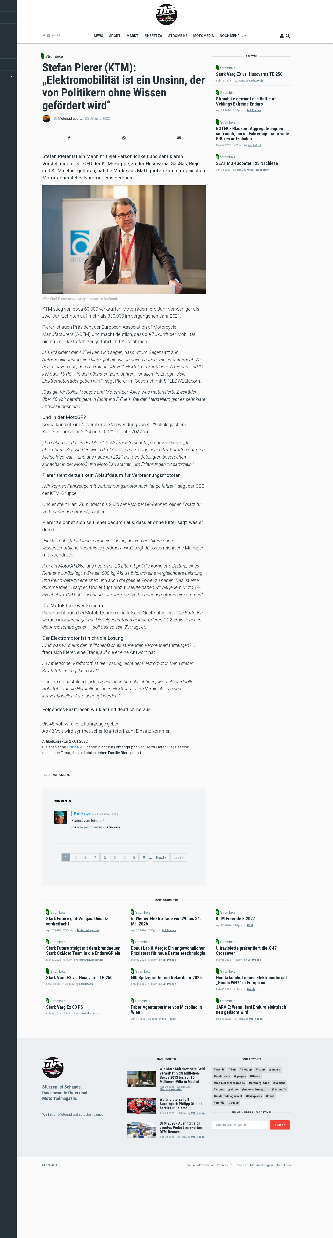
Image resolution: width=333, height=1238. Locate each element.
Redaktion (284, 1226)
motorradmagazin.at (231, 1164)
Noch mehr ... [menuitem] (231, 37)
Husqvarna (260, 1164)
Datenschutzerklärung (199, 1226)
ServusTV (258, 1157)
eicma (238, 1149)
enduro (221, 1135)
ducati (237, 1171)
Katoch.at (241, 1226)
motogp (250, 1127)
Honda (256, 1033)
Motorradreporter (71, 119)
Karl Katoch (83, 813)
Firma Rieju (76, 747)
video (254, 1149)
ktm (235, 1127)
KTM (286, 930)
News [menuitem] (98, 36)
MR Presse (198, 1170)
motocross (242, 1135)
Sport (267, 1127)
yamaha (221, 1149)
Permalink (113, 827)
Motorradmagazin (262, 1226)
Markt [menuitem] (132, 36)
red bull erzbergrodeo (232, 1142)
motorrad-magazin (230, 1157)
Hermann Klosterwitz (95, 985)
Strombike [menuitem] (177, 36)
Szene (278, 1135)
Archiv (220, 1127)
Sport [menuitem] (114, 36)
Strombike (54, 56)
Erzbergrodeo (265, 1142)
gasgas (262, 1135)
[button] (68, 137)
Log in (75, 827)
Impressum (224, 1226)
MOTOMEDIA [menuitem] (203, 36)
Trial (279, 1164)
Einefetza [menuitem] (153, 36)
